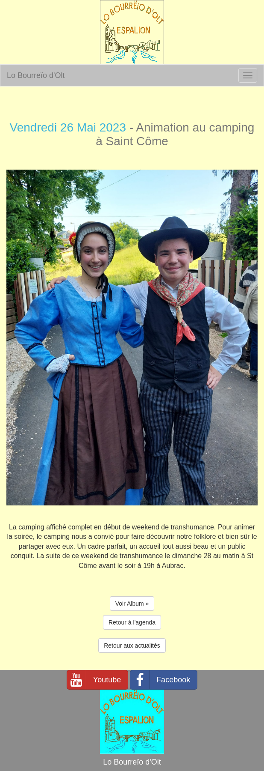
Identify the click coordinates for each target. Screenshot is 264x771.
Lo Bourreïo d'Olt (36, 75)
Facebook (160, 679)
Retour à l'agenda (132, 622)
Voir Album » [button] (132, 603)
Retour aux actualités (132, 645)
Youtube (94, 679)
